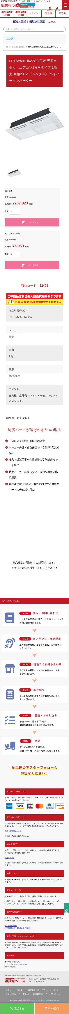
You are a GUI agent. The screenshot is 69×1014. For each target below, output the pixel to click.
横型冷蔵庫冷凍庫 (20, 14)
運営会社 (26, 994)
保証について (10, 858)
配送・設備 (19, 22)
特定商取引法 (33, 990)
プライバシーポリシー (51, 990)
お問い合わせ (54, 994)
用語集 (19, 990)
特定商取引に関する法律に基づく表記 (19, 928)
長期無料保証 (37, 22)
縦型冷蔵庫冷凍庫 (7, 14)
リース (52, 22)
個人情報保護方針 (11, 926)
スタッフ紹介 (11, 994)
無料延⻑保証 (38, 994)
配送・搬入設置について (14, 831)
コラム (8, 990)
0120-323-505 (26, 4)
